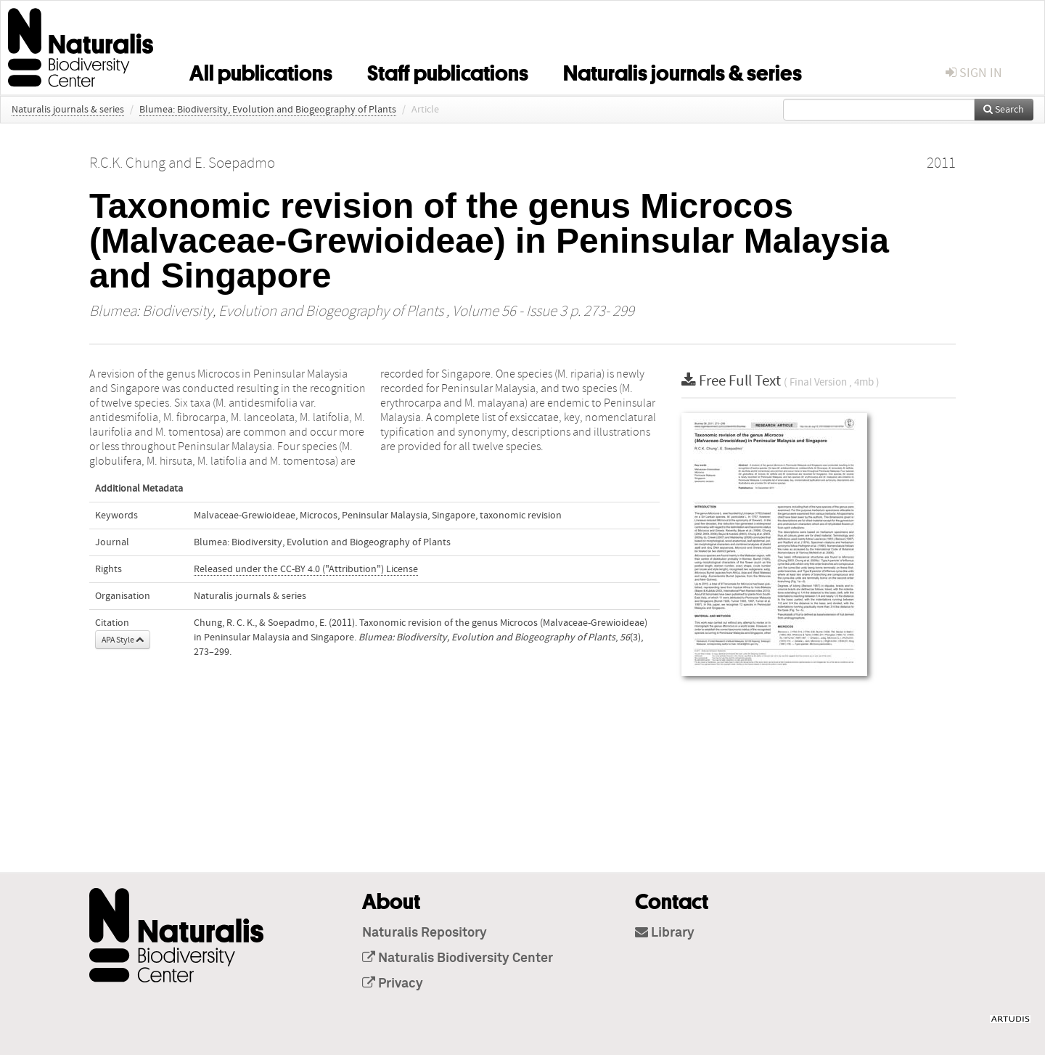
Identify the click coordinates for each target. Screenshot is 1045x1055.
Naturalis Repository (424, 933)
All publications (260, 70)
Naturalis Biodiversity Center (457, 958)
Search (1003, 109)
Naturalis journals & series (682, 70)
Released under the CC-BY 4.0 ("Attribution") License (306, 569)
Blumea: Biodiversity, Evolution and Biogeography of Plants (267, 109)
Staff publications (447, 70)
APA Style (123, 640)
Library (664, 933)
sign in (974, 73)
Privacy (392, 983)
